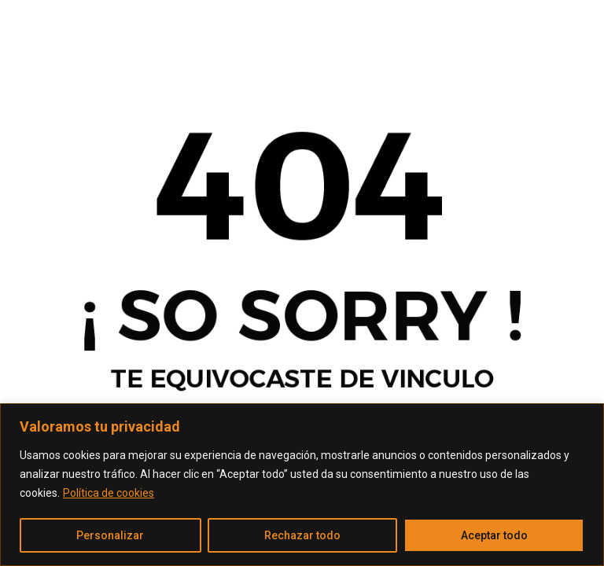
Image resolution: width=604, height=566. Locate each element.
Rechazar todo (302, 535)
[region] (302, 484)
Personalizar (110, 535)
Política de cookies (108, 493)
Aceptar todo (494, 535)
